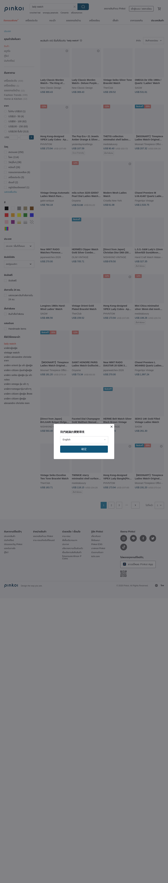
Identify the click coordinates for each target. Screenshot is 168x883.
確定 (84, 449)
